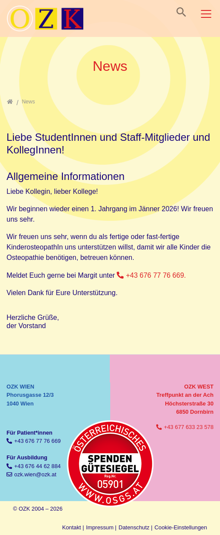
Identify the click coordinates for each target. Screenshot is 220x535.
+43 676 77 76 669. (156, 275)
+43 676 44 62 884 (37, 466)
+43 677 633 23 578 (188, 427)
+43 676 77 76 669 (37, 441)
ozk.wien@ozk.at (35, 474)
